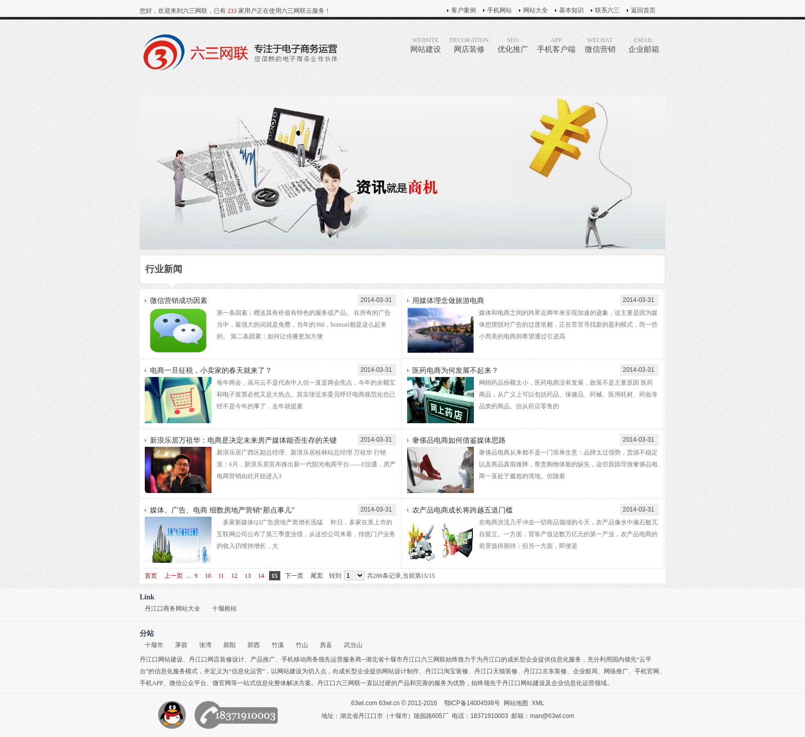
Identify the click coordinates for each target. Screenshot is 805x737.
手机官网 (647, 671)
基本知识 (571, 10)
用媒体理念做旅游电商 (448, 301)
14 (261, 575)
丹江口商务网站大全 (172, 608)
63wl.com (364, 703)
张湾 (205, 645)
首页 (151, 575)
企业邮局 (585, 671)
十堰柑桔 (224, 608)
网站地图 (516, 703)
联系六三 (607, 10)
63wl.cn (389, 703)
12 (235, 575)
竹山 (302, 645)
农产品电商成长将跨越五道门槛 (462, 510)
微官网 (222, 683)
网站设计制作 (400, 671)
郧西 (253, 645)
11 (221, 575)
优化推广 (512, 44)
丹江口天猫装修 (496, 671)
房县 (326, 645)
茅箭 (181, 645)
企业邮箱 (643, 44)
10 (208, 575)
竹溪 (278, 645)
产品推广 (263, 659)
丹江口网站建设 (161, 659)
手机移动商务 (299, 659)
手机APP (151, 683)
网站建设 (425, 44)
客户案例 (463, 10)
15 (275, 575)
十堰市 (154, 645)
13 (248, 575)
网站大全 (535, 10)
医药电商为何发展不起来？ (455, 370)
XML (538, 703)
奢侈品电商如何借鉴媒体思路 (459, 440)
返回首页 (643, 10)
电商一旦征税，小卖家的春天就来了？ (211, 370)
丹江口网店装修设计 (216, 659)
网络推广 (616, 671)
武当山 (353, 645)
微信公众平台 (187, 683)
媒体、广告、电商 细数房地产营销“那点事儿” (222, 510)
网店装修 (469, 44)
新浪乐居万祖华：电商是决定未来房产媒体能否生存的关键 (243, 440)
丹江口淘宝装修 (446, 671)
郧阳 (229, 645)
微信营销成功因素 (178, 301)
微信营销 (600, 44)
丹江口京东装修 (545, 671)
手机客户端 (556, 44)
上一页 (173, 575)
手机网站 (499, 10)
